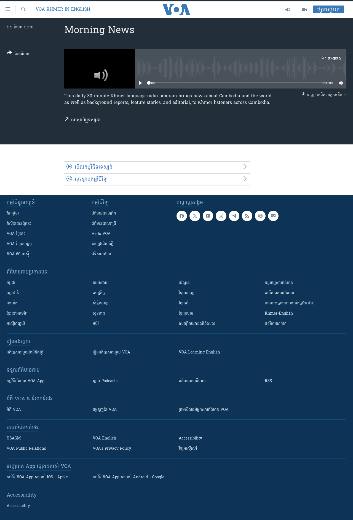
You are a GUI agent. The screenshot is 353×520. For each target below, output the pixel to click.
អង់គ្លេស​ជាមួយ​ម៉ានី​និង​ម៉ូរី (25, 352)
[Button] (18, 54)
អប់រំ (96, 324)
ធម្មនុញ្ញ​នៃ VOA (105, 410)
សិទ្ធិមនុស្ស (101, 303)
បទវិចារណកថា (276, 324)
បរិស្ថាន (184, 283)
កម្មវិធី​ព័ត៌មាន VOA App (25, 381)
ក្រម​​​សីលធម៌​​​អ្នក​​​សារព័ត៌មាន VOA (204, 410)
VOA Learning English (199, 352)
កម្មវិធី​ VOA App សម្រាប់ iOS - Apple (37, 477)
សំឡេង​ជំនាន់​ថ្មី (102, 244)
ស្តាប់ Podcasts (105, 381)
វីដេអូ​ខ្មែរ (13, 213)
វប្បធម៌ (183, 303)
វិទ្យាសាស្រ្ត (186, 293)
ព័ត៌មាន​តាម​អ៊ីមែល (192, 381)
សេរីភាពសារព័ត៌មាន (279, 293)
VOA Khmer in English (63, 9)
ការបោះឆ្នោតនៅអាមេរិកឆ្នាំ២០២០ (289, 303)
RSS (268, 381)
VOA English (104, 438)
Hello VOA (101, 234)
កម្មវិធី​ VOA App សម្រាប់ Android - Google (128, 477)
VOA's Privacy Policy (112, 449)
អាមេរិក (12, 303)
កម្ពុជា (11, 283)
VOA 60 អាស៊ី (18, 254)
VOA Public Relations (26, 449)
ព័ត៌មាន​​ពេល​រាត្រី (104, 224)
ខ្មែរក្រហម (186, 314)
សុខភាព (99, 314)
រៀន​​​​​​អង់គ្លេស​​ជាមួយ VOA (111, 352)
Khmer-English (279, 314)
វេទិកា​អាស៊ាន (101, 254)
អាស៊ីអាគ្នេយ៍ (16, 324)
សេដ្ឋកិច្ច (99, 293)
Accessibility (190, 438)
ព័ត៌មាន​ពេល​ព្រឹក (104, 213)
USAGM (14, 438)
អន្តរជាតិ (13, 293)
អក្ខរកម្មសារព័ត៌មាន (279, 283)
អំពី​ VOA (14, 410)
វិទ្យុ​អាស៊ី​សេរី (188, 449)
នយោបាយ (101, 283)
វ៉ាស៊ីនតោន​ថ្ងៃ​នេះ (19, 224)
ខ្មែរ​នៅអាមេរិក (17, 314)
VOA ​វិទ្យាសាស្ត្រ (19, 244)
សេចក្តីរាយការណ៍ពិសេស (197, 324)
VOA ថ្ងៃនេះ (16, 234)
